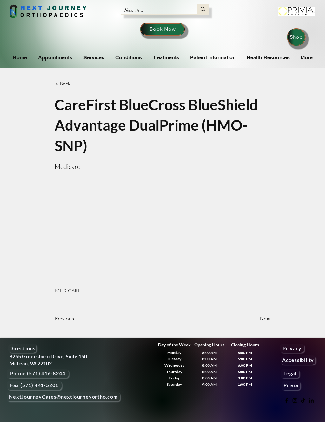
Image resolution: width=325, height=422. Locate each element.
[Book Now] (162, 29)
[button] (76, 83)
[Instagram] (295, 400)
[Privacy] (292, 348)
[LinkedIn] (311, 400)
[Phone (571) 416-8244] (38, 373)
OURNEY (70, 8)
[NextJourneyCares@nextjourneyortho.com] (63, 396)
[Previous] (76, 318)
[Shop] (296, 37)
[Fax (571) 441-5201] (34, 385)
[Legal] (290, 373)
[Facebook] (286, 400)
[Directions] (22, 348)
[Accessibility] (298, 360)
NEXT (31, 8)
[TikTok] (303, 400)
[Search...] (153, 10)
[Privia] (291, 385)
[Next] (255, 318)
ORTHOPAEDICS (52, 15)
